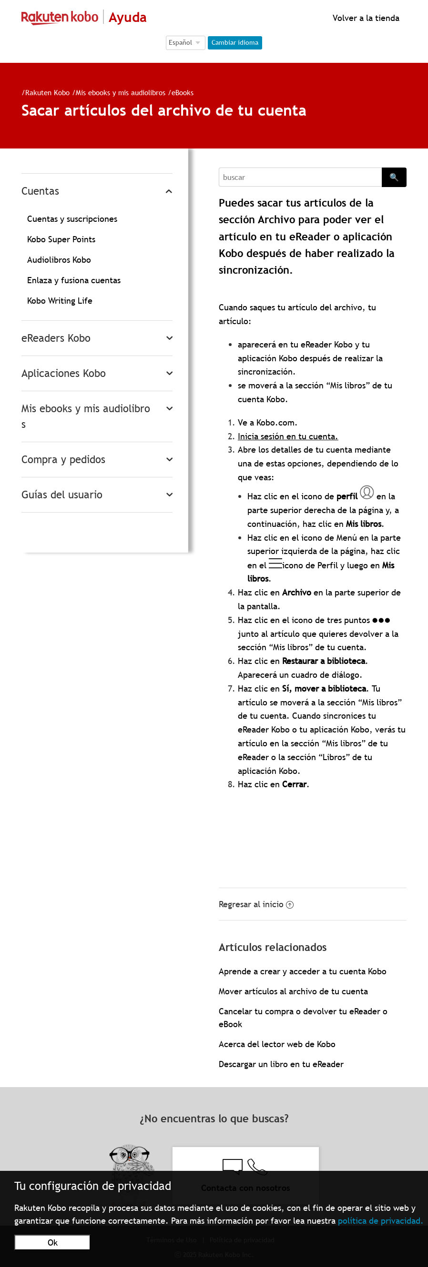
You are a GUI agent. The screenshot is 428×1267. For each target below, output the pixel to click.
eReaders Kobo (56, 338)
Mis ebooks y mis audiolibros (120, 92)
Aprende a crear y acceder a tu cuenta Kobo (303, 971)
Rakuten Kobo (47, 92)
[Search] (300, 177)
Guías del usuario (61, 494)
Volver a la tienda (364, 17)
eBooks (183, 92)
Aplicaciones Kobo (63, 373)
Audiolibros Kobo (59, 259)
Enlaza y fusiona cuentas (74, 280)
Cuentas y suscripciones (72, 218)
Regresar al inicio (256, 904)
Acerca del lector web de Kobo (277, 1044)
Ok (53, 1242)
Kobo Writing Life (59, 300)
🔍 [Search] (394, 177)
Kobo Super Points (61, 239)
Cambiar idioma (235, 42)
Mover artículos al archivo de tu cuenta (293, 991)
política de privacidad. (381, 1220)
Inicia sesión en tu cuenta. (288, 436)
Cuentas (40, 191)
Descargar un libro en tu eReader (281, 1064)
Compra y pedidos (63, 459)
